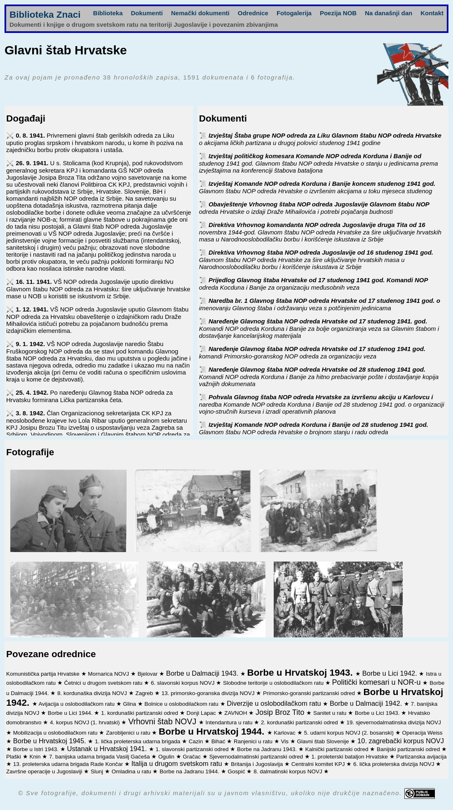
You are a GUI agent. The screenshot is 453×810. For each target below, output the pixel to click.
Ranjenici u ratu (254, 741)
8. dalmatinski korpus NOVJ (288, 771)
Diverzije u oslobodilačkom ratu (275, 703)
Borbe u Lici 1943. (378, 713)
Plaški (14, 757)
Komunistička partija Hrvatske (43, 674)
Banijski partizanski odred (409, 749)
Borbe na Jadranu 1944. (190, 771)
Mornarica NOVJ (109, 674)
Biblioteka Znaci (45, 14)
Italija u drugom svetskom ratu (177, 763)
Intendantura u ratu (229, 722)
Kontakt (432, 12)
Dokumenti (147, 12)
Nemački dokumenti (200, 12)
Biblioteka (108, 12)
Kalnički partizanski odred (337, 749)
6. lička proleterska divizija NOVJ (394, 764)
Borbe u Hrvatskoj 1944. (213, 731)
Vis (285, 741)
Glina (130, 704)
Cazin (196, 741)
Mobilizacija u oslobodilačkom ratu (56, 733)
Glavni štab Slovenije (323, 741)
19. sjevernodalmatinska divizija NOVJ (393, 722)
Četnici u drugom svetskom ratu (104, 683)
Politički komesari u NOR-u (377, 682)
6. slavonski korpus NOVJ (183, 683)
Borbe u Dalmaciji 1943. (203, 673)
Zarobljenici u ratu (129, 733)
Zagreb (145, 693)
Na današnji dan (388, 12)
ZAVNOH (236, 713)
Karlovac (285, 733)
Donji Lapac (202, 713)
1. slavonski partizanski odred (192, 749)
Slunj (98, 771)
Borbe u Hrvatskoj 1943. (301, 672)
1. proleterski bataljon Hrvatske (350, 757)
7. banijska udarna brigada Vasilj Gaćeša (100, 757)
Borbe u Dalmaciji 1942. (367, 703)
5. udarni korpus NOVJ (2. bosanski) (349, 733)
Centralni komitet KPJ (319, 764)
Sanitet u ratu (330, 713)
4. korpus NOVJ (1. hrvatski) (85, 722)
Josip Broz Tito (281, 712)
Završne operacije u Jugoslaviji (45, 771)
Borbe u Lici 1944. (71, 713)
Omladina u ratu (132, 771)
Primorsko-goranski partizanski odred (310, 693)
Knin (36, 757)
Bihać (219, 741)
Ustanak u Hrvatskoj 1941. (108, 748)
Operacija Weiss (422, 733)
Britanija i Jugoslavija (257, 764)
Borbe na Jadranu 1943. (267, 749)
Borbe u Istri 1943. (36, 749)
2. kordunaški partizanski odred (300, 722)
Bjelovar (149, 674)
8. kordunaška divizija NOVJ (93, 693)
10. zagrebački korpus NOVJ (400, 740)
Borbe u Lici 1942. (390, 673)
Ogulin (167, 757)
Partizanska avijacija (421, 757)
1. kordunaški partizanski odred (140, 713)
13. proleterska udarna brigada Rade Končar (68, 764)
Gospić (237, 771)
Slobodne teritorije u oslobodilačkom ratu (274, 683)
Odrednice (253, 12)
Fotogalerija (294, 12)
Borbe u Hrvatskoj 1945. (50, 740)
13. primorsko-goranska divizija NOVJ (209, 693)
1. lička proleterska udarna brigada (138, 741)
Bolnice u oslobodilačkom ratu (182, 704)
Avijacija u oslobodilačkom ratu (77, 704)
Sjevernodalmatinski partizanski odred (257, 757)
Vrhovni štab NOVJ (163, 721)
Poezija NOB (338, 12)
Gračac (192, 757)
